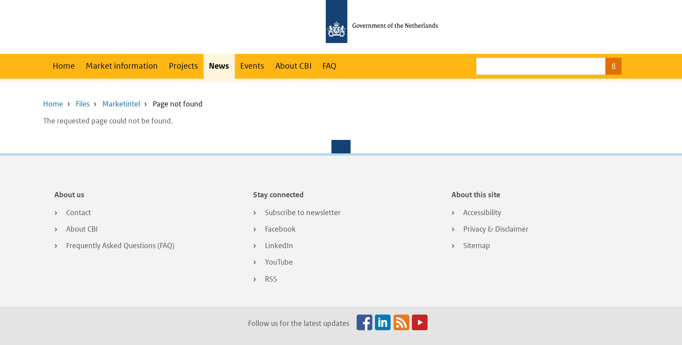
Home (64, 66)
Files (83, 104)
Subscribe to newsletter (303, 212)
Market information (122, 66)
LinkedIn (279, 245)
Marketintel (121, 104)
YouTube (279, 262)
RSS (271, 279)
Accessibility (482, 212)
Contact (78, 212)
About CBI (293, 66)
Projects (183, 66)
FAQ (329, 66)
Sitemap (476, 245)
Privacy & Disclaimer (495, 229)
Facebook (280, 229)
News (219, 66)
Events (252, 66)
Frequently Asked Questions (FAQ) (120, 245)
